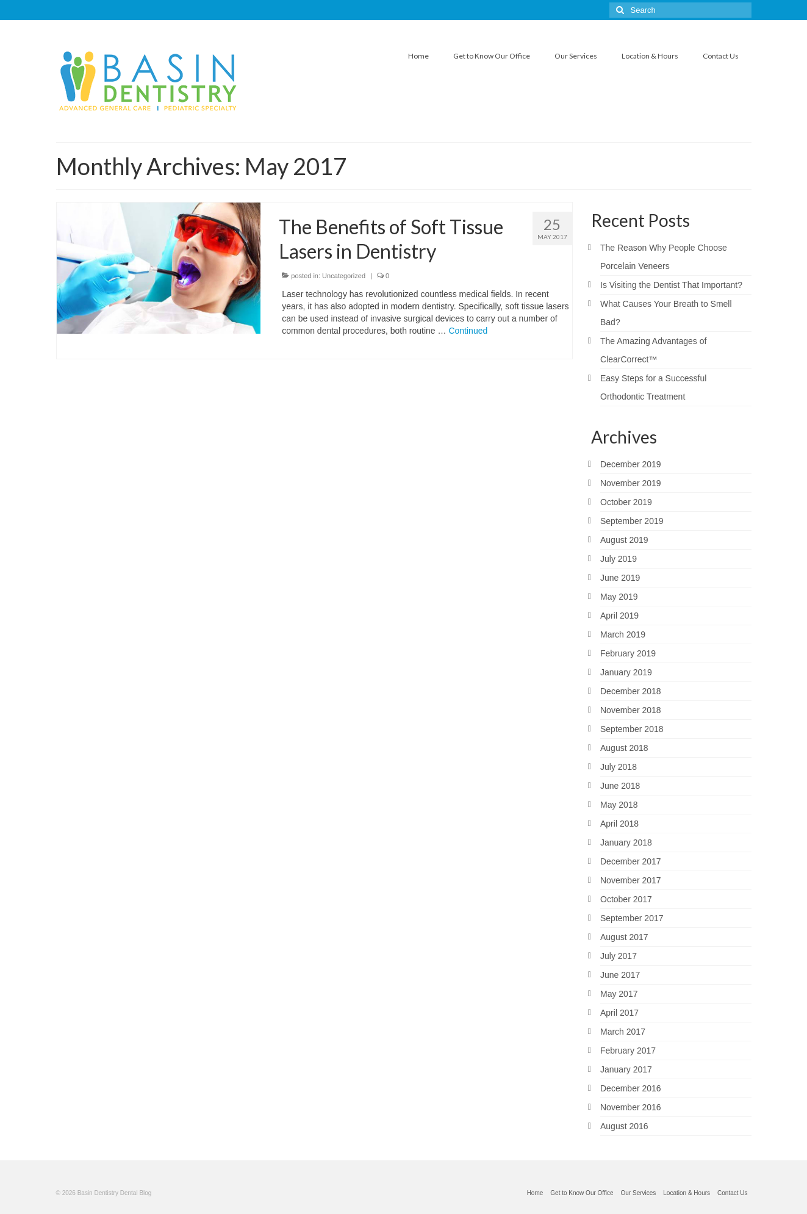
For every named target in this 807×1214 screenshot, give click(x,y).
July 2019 (618, 559)
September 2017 (632, 918)
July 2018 (618, 767)
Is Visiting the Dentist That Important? (671, 285)
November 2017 (630, 880)
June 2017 (620, 975)
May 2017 (618, 994)
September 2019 (632, 521)
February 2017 (628, 1050)
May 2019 (618, 597)
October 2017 (626, 899)
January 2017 (626, 1069)
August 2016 (624, 1126)
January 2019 (626, 672)
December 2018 (630, 691)
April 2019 (619, 615)
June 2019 (620, 578)
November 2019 (630, 483)
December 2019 (630, 464)
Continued (467, 331)
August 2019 (624, 540)
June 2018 (620, 786)
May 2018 (618, 805)
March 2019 (622, 634)
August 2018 (624, 748)
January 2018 (626, 842)
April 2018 (619, 823)
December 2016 (630, 1088)
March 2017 (622, 1031)
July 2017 (618, 956)
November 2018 (630, 710)
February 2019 (628, 653)
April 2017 (619, 1013)
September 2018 (632, 729)
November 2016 (630, 1107)
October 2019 (626, 502)
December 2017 (630, 861)
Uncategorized (343, 275)
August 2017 (624, 937)
